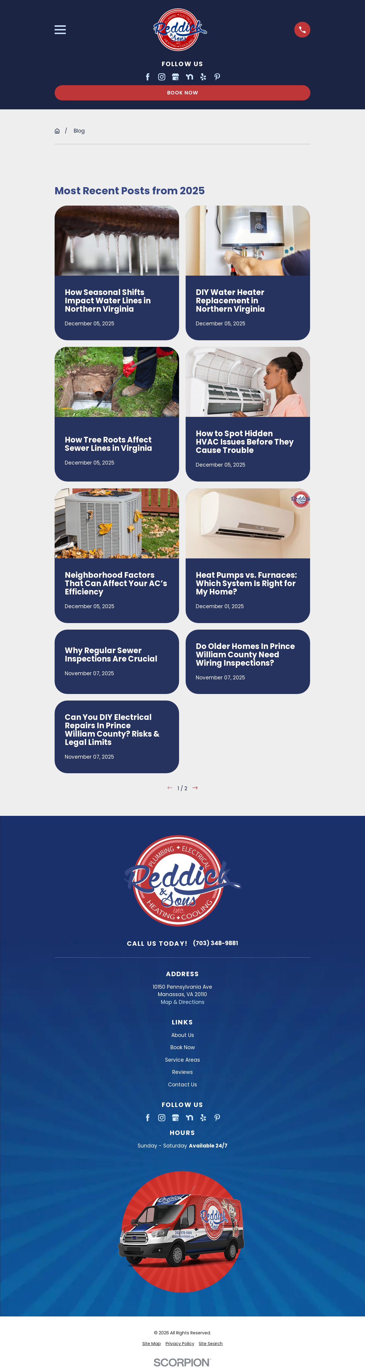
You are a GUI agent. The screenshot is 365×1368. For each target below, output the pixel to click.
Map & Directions (182, 1002)
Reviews (182, 1072)
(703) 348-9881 (215, 943)
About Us (182, 1035)
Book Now (182, 92)
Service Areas (182, 1059)
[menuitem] (151, 1344)
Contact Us (182, 1084)
